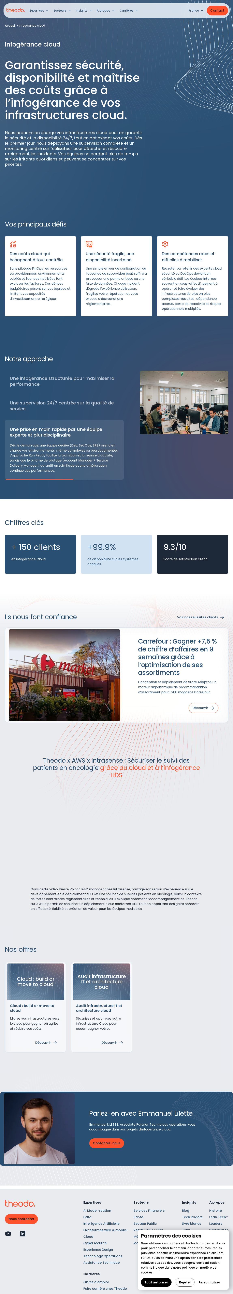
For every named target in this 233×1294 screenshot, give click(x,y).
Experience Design (98, 1249)
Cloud (88, 1236)
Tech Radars (192, 1217)
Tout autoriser (156, 1282)
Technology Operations (102, 1256)
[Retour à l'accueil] (15, 10)
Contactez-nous (106, 1143)
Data (87, 1217)
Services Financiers (149, 1210)
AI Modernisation (97, 1210)
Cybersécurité (95, 1243)
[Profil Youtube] (8, 1233)
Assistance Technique (101, 1262)
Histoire (215, 1210)
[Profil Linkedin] (22, 1233)
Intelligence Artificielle (101, 1223)
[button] (39, 10)
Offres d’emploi (96, 1282)
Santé (138, 1217)
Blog (185, 1210)
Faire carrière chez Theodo (105, 1288)
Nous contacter (21, 1219)
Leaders (215, 1223)
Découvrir (43, 1042)
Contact (217, 10)
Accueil (10, 26)
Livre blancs (191, 1223)
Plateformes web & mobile (105, 1230)
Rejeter (185, 1282)
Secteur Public (145, 1223)
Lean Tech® (218, 1217)
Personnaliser (209, 1282)
